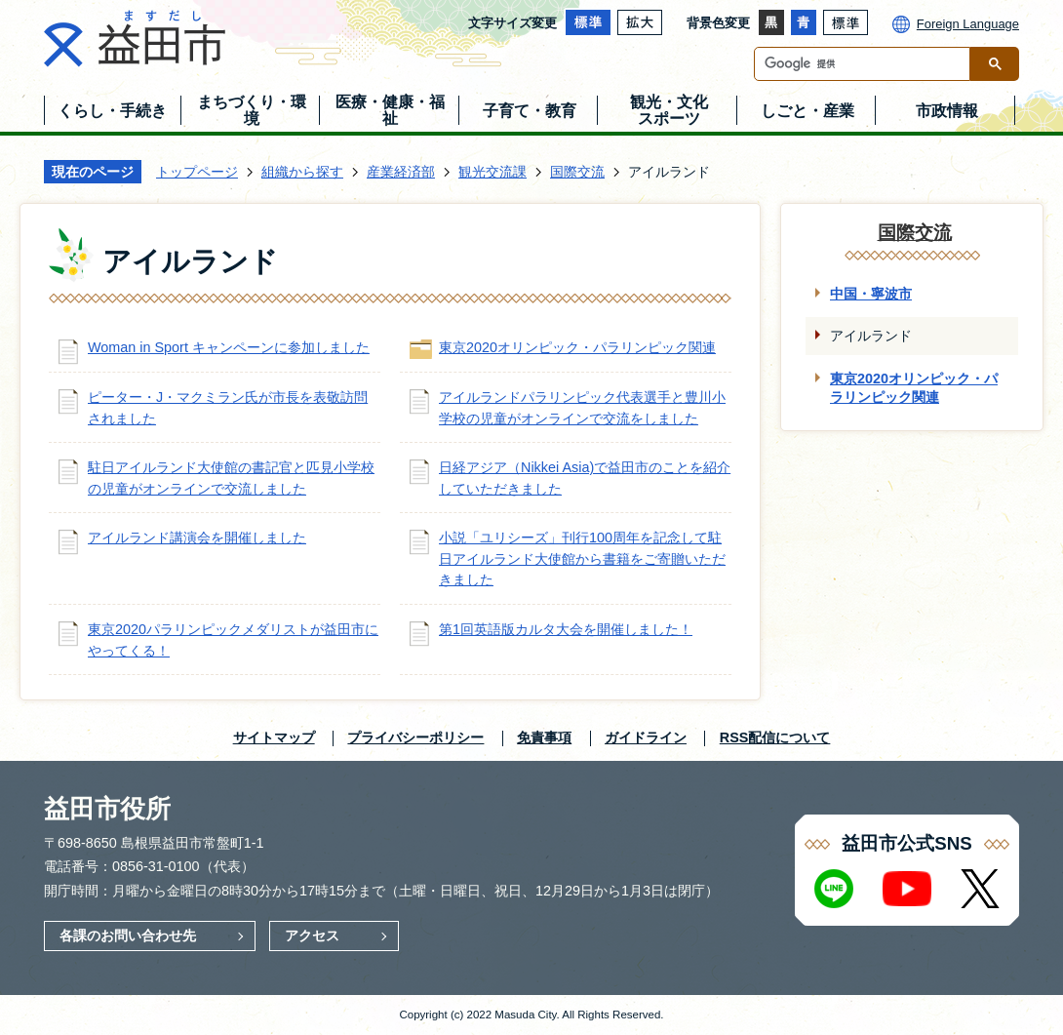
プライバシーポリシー (415, 737)
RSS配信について (775, 737)
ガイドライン (646, 737)
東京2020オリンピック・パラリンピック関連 (577, 347)
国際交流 (577, 171)
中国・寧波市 (871, 293)
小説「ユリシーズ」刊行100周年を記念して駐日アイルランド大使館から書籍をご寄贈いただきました (582, 558)
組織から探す (302, 171)
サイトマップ (274, 737)
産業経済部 (401, 171)
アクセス (312, 935)
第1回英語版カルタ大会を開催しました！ (565, 629)
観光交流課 (492, 171)
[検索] (867, 64)
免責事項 (544, 737)
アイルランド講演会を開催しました (197, 537)
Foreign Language (968, 24)
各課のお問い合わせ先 (127, 935)
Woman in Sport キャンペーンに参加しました (229, 347)
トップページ (197, 171)
